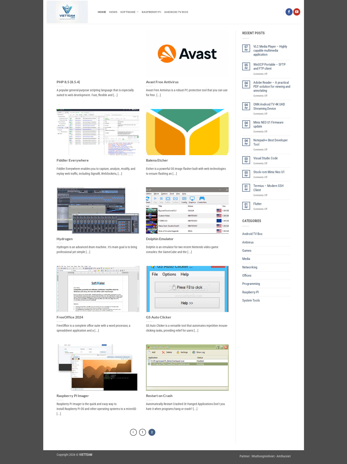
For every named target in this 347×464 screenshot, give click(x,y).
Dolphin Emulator (160, 239)
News (113, 12)
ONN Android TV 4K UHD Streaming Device (269, 106)
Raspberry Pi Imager (73, 395)
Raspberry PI (151, 12)
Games (246, 251)
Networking (249, 267)
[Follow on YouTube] (296, 11)
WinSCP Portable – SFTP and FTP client (269, 67)
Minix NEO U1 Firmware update (268, 124)
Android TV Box (176, 12)
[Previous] (133, 432)
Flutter (257, 204)
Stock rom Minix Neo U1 (269, 172)
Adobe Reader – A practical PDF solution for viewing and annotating (271, 87)
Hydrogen (65, 239)
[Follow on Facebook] (288, 11)
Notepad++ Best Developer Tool (270, 142)
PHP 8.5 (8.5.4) (68, 82)
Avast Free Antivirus (162, 82)
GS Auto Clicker (158, 317)
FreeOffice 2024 (70, 317)
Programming (251, 284)
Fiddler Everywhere (73, 160)
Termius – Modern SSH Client (268, 188)
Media (246, 259)
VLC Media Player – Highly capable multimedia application (270, 51)
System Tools (251, 300)
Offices (246, 276)
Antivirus (248, 242)
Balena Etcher (157, 160)
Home (102, 12)
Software (129, 12)
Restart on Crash (159, 395)
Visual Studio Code (265, 158)
